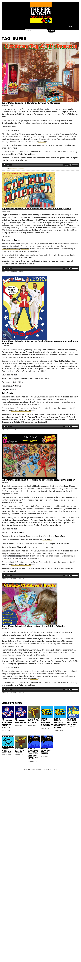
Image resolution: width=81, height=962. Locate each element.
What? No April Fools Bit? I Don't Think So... (72, 721)
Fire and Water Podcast (21, 154)
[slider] (37, 165)
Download (21, 168)
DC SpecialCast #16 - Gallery (20, 720)
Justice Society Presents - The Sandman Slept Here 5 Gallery (60, 723)
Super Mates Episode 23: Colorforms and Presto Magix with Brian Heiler (38, 479)
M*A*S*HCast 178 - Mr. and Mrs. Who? (33, 720)
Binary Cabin (53, 769)
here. (15, 148)
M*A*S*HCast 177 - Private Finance (20, 750)
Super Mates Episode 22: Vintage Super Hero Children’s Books (33, 626)
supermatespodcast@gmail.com (24, 139)
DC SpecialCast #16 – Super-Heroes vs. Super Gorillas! (7, 723)
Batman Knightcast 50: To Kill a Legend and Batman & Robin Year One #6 (33, 753)
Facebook (42, 141)
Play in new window (12, 168)
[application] (40, 165)
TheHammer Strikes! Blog (12, 382)
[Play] (4, 165)
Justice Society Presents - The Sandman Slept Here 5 (47, 722)
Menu (71, 26)
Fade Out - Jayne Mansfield (6, 750)
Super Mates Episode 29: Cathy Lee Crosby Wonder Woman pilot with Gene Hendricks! (40, 342)
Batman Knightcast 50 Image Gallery (46, 751)
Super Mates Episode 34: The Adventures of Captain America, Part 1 (36, 208)
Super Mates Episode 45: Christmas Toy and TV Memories (31, 103)
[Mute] (70, 165)
